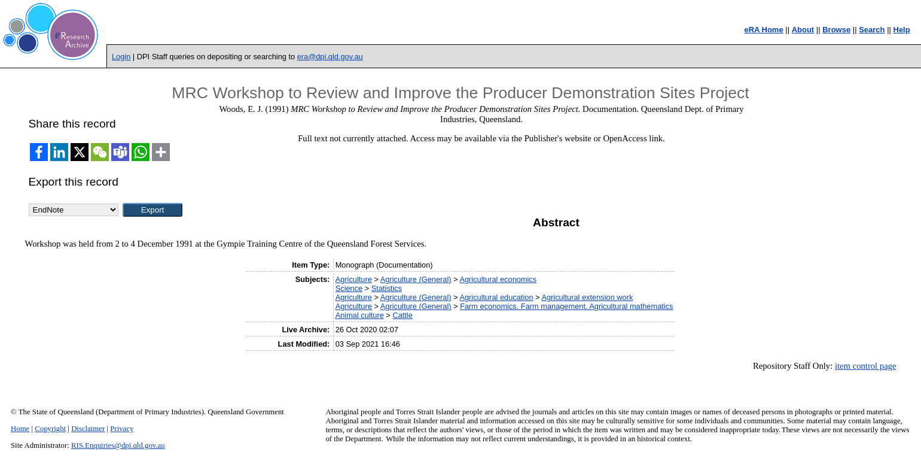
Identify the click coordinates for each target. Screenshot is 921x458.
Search (872, 29)
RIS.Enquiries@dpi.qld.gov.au (118, 445)
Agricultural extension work (587, 297)
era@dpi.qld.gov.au (330, 56)
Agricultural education (496, 297)
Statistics (386, 288)
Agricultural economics (497, 279)
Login (121, 56)
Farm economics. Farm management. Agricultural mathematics (566, 306)
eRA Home (763, 29)
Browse (836, 29)
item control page (865, 366)
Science (349, 288)
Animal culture (360, 315)
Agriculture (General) (416, 279)
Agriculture (354, 279)
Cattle (402, 315)
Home (20, 428)
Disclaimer (88, 428)
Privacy (121, 428)
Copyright (50, 428)
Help (901, 29)
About (803, 29)
